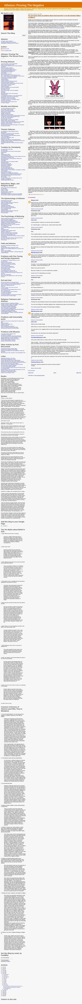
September (5, 976)
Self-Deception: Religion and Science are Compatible (11, 193)
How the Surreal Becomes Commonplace (9, 232)
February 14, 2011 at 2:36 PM (37, 227)
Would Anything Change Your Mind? (8, 223)
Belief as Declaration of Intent (7, 203)
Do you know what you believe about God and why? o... (13, 986)
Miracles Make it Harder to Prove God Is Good (10, 338)
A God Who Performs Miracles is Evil (8, 333)
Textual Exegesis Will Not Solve (7, 180)
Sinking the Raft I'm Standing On (7, 206)
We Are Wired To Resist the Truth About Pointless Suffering (12, 235)
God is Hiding (3, 72)
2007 (3, 994)
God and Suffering (4, 288)
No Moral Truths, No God (6, 118)
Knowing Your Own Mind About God (8, 234)
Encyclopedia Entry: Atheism (6, 71)
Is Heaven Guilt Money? (6, 293)
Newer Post (30, 372)
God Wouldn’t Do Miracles (6, 334)
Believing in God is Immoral (6, 123)
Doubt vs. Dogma (4, 189)
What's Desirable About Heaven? (7, 168)
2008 (3, 993)
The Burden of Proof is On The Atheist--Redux (10, 99)
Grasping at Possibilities (6, 205)
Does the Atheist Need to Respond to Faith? (9, 247)
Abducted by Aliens (5, 162)
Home (54, 372)
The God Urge (4, 239)
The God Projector (4, 226)
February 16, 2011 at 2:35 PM (37, 250)
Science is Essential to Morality (7, 110)
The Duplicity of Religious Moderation (8, 306)
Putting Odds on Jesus (5, 154)
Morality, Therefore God (5, 113)
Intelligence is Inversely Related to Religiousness (10, 222)
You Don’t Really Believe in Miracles (8, 340)
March (4, 983)
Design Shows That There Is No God (8, 264)
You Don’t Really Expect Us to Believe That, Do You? (11, 178)
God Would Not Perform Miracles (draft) (9, 348)
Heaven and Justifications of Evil (7, 137)
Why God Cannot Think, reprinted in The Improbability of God (13, 352)
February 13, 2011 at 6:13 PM (37, 218)
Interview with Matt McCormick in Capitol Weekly (10, 360)
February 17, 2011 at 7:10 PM (37, 309)
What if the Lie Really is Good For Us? (8, 238)
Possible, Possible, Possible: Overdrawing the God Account (13, 140)
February (5, 985)
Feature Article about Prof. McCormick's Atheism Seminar (12, 361)
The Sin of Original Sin (5, 166)
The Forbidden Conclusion (6, 225)
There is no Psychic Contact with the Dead (9, 327)
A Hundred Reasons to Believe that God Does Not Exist (12, 83)
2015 (3, 968)
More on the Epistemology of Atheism (8, 207)
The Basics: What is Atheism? (7, 41)
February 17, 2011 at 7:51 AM (36, 259)
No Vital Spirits (4, 188)
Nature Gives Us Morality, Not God (8, 111)
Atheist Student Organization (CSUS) (8, 359)
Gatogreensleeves (35, 362)
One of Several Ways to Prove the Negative (9, 90)
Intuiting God (3, 246)
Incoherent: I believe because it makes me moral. (10, 122)
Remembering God (5, 229)
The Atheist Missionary (37, 337)
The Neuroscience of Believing (7, 191)
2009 (3, 992)
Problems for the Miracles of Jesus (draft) (9, 349)
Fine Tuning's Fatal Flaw (6, 269)
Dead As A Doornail (5, 325)
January (5, 989)
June (4, 980)
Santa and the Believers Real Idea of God (9, 221)
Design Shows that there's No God (8, 267)
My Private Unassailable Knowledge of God (9, 245)
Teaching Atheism (4, 79)
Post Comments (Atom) (39, 375)
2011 (3, 973)
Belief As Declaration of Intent (7, 211)
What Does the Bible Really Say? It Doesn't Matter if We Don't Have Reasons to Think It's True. (13, 157)
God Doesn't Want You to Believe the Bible (9, 161)
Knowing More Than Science (6, 200)
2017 (3, 967)
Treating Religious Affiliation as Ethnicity (9, 311)
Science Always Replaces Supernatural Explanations (11, 194)
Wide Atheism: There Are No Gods (8, 97)
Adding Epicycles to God (6, 192)
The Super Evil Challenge (6, 292)
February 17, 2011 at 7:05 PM (37, 297)
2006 (3, 995)
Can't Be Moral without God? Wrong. (8, 108)
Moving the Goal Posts (5, 88)
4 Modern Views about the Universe (8, 263)
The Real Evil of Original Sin (6, 167)
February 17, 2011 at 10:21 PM (37, 335)
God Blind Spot (4, 236)
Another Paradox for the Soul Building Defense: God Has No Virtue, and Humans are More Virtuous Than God (13, 284)
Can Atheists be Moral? (5, 125)
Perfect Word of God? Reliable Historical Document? (11, 173)
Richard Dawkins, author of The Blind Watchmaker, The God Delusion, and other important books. (13, 370)
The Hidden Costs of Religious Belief (8, 230)
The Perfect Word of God (6, 163)
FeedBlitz (8, 961)
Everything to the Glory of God (7, 141)
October (5, 975)
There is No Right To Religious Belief (8, 308)
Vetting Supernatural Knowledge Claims (9, 187)
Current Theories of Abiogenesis (7, 266)
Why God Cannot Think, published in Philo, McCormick (12, 364)
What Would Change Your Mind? (7, 82)
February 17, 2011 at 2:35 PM (37, 275)
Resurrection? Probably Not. (6, 164)
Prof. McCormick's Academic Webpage (8, 365)
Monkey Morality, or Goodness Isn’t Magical (9, 119)
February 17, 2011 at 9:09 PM (37, 319)
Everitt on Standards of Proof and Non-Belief (10, 87)
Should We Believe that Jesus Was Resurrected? (10, 174)
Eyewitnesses (3, 152)
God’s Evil (3, 286)
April (4, 982)
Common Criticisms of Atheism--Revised (9, 81)
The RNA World (4, 261)
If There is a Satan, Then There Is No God (9, 287)
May (4, 981)
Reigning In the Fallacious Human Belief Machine (10, 139)
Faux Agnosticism (4, 204)
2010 (3, 990)
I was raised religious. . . (6, 136)
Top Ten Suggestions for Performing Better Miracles (11, 336)
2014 (3, 969)
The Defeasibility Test (7, 988)
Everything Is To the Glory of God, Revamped (10, 133)
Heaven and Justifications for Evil (7, 285)
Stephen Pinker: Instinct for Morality (8, 120)
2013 (3, 970)
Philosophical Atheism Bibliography (8, 70)
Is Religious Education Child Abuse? (8, 310)
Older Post (78, 372)
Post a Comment (31, 370)
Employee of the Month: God (6, 324)
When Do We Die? (4, 323)
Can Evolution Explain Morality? (7, 109)
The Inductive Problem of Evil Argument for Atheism (11, 294)
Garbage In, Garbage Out (6, 179)
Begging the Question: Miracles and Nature (9, 337)
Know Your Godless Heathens (7, 67)
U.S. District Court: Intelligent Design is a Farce (10, 260)
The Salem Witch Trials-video (7, 149)
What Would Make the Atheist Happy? (8, 295)
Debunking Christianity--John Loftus (8, 358)
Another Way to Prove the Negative (8, 84)
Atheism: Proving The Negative (24, 5)
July (4, 979)
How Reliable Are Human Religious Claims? (9, 131)
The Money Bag (4, 150)
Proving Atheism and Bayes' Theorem (8, 78)
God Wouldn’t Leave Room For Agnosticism (9, 96)
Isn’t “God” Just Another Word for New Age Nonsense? (12, 237)
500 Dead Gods (4, 94)
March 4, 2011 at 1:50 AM (36, 368)
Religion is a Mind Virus (5, 231)
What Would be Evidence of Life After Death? (10, 328)
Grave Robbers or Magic (6, 175)
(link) (62, 203)
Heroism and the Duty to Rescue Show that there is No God (13, 115)
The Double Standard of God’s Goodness (9, 291)
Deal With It (3, 92)
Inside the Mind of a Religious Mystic (8, 220)
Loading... (3, 58)
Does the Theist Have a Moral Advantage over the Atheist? (12, 124)
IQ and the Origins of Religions (7, 219)
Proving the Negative (5, 102)
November (5, 974)
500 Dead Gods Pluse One (6, 74)
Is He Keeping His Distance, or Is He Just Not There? (11, 95)
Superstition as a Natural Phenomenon (8, 371)
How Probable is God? (5, 268)
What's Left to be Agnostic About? (7, 64)
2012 (3, 972)
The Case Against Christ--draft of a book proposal (11, 151)
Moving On (3, 91)
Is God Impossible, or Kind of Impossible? (9, 63)
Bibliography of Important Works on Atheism (9, 43)
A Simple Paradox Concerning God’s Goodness (11, 987)
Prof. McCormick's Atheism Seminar (8, 366)
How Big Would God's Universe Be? (8, 270)
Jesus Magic (3, 160)
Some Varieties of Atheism (6, 85)
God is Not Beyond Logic (6, 201)
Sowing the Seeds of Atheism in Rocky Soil (9, 202)
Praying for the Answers (5, 112)
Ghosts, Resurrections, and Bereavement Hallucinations (12, 218)
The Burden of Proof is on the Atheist (8, 98)
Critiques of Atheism (5, 80)
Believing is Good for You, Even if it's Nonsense (10, 224)
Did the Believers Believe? (6, 171)
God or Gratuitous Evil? (5, 290)
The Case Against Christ (6, 155)
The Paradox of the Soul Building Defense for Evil (11, 289)
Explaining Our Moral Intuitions (7, 114)
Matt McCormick (35, 252)
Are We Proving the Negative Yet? (7, 68)
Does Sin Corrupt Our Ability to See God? (9, 233)
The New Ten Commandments (7, 117)
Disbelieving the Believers (6, 165)
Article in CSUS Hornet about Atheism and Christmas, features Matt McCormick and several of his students (13, 363)
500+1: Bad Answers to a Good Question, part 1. (10, 75)
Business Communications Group (7, 372)
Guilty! (2, 153)
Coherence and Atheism (6, 100)
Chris (32, 220)
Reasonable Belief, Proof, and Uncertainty (9, 93)
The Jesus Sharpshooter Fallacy (7, 134)
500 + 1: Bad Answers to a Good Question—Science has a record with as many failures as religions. (12, 77)
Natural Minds (3, 132)
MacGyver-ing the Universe (6, 262)
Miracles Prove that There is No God (8, 341)
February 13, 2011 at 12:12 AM (37, 208)
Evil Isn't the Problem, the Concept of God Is (10, 282)
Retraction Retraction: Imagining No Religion (10, 303)
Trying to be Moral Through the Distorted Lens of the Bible (12, 121)
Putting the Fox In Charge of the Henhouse (9, 172)
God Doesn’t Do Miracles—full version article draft (11, 335)
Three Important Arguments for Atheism (9, 69)
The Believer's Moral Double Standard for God (10, 116)
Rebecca (33, 200)
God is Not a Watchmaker (6, 274)
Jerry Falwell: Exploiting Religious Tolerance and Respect (12, 309)
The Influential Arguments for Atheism (8, 42)
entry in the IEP (60, 27)
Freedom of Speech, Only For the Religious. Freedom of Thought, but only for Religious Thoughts (12, 305)
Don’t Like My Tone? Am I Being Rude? (9, 307)
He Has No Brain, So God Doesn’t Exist (9, 101)
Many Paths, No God (5, 89)
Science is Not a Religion (6, 250)
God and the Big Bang (5, 265)
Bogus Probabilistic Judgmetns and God (9, 271)
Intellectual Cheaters (5, 86)
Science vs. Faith (4, 190)
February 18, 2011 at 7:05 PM (37, 360)
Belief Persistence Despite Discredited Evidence (10, 135)
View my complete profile (6, 50)
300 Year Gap (3, 176)
